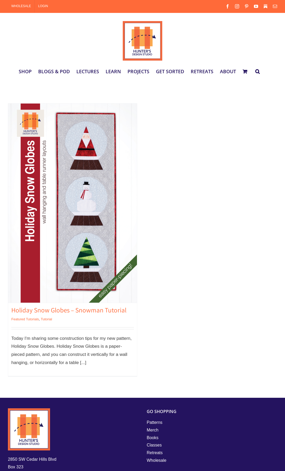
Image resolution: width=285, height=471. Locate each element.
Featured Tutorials (25, 319)
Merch (152, 430)
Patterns (155, 422)
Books (152, 437)
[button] (257, 71)
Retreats (155, 452)
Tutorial (46, 319)
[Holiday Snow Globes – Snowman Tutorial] (72, 203)
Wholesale (156, 460)
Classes (154, 445)
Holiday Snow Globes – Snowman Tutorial (68, 311)
